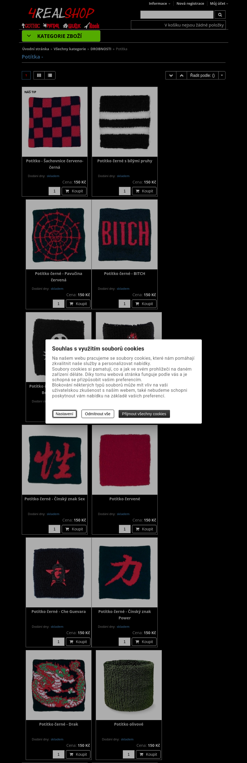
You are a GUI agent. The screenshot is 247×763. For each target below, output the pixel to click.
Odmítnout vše (98, 414)
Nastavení (64, 414)
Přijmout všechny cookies (144, 414)
